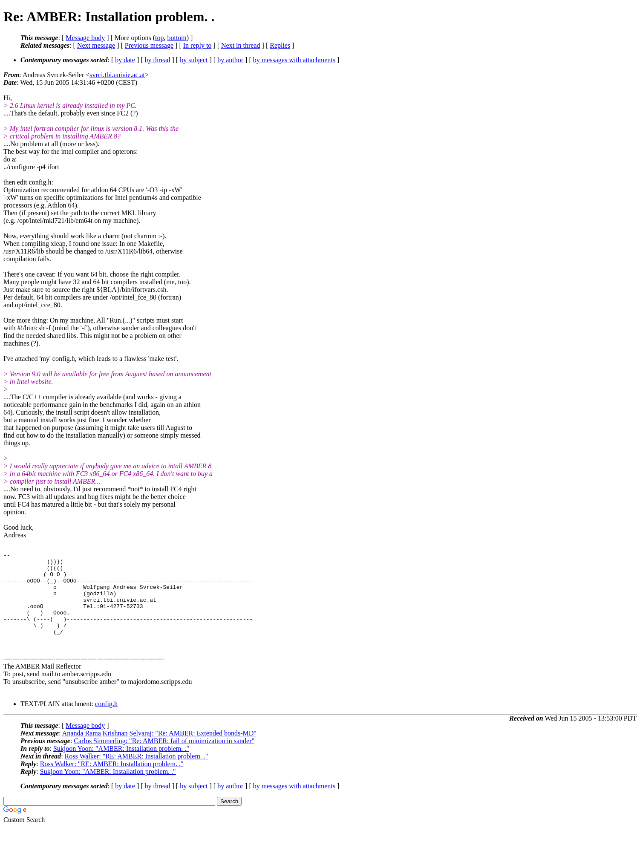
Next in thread (240, 45)
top (159, 37)
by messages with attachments (294, 59)
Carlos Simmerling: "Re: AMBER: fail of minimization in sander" (164, 758)
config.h (106, 721)
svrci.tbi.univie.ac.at (117, 74)
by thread (157, 59)
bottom (176, 37)
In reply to (197, 45)
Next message (96, 45)
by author (230, 59)
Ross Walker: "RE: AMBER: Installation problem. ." (136, 774)
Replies (280, 45)
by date (125, 59)
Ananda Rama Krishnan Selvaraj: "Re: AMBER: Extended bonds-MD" (159, 751)
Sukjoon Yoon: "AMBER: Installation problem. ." (121, 766)
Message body (85, 37)
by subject (194, 59)
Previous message (149, 45)
